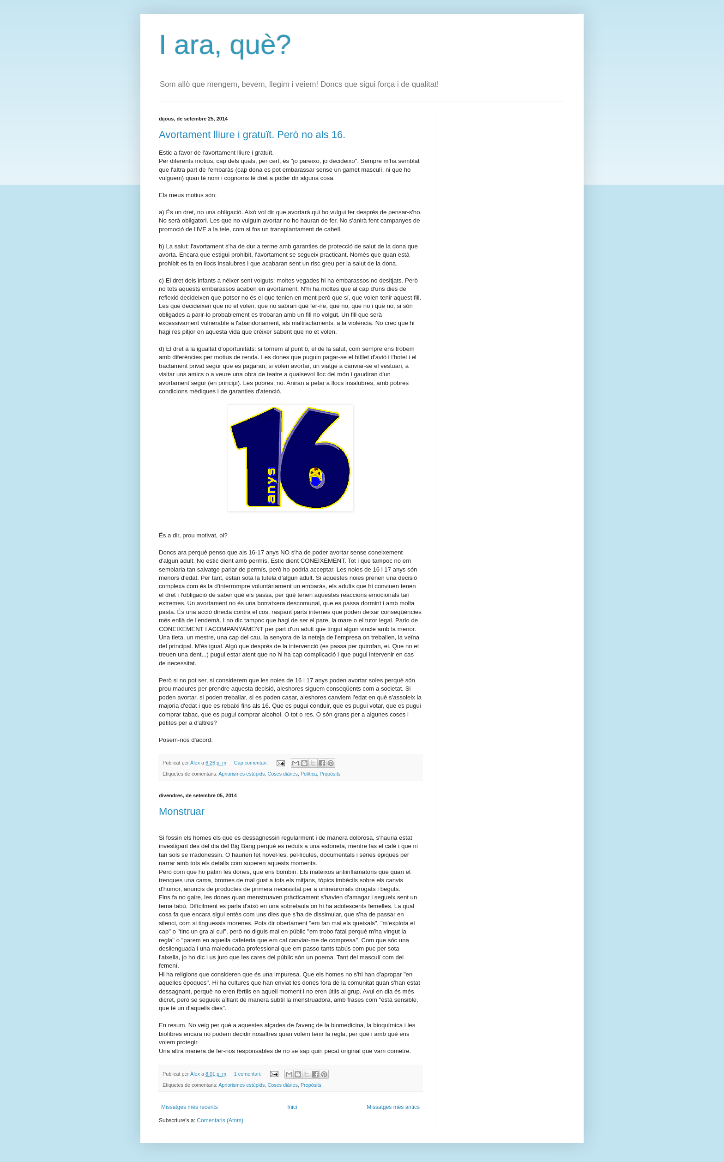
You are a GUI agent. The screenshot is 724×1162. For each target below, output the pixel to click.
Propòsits (330, 774)
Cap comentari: (251, 762)
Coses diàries (282, 774)
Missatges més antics (393, 1107)
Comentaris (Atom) (220, 1120)
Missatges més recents (189, 1107)
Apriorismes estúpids (241, 774)
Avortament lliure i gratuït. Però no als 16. (252, 134)
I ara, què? (225, 44)
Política (309, 774)
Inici (292, 1107)
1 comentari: (248, 1074)
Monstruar (182, 811)
